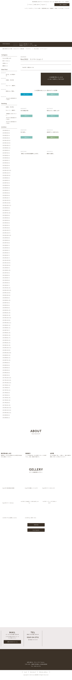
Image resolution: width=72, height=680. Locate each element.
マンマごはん (60, 8)
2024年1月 (5, 197)
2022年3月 (5, 252)
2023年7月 (5, 212)
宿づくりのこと (6, 60)
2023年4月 (5, 220)
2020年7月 (5, 302)
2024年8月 (5, 180)
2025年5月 (5, 157)
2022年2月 (5, 255)
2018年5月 (5, 365)
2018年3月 (5, 370)
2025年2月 (5, 165)
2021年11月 (6, 262)
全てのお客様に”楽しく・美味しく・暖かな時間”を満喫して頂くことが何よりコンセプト (60, 447)
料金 (56, 8)
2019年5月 (5, 335)
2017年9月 (5, 385)
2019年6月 (5, 332)
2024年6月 (5, 185)
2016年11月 (6, 410)
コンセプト (31, 8)
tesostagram (36, 531)
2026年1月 (5, 138)
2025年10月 (6, 145)
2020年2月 (5, 312)
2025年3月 (5, 162)
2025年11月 (6, 143)
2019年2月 (5, 342)
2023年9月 (5, 207)
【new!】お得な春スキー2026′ (23, 43)
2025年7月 (5, 153)
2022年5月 (5, 247)
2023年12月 (6, 200)
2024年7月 (5, 182)
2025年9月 (5, 147)
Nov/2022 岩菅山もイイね (28, 67)
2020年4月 (5, 307)
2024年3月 (5, 192)
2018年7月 (5, 360)
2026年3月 (5, 133)
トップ (26, 8)
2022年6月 (5, 245)
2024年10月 (6, 175)
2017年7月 (5, 390)
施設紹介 (52, 8)
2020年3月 (5, 310)
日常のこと (5, 63)
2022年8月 (5, 240)
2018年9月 (5, 355)
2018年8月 (5, 357)
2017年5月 (5, 395)
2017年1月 (5, 405)
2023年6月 (5, 215)
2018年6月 (5, 362)
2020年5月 (5, 305)
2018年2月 (5, 372)
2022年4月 (5, 250)
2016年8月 (5, 417)
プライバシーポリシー (43, 675)
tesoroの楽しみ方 (7, 58)
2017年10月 (6, 382)
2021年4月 (5, 280)
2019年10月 (6, 322)
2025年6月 (5, 155)
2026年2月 (5, 135)
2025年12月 (6, 140)
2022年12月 (6, 230)
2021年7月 (5, 272)
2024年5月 (5, 187)
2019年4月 (5, 337)
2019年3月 (5, 340)
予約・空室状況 (62, 4)
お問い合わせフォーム (12, 645)
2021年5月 (5, 277)
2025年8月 (5, 150)
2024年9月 (5, 178)
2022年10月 (6, 235)
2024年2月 (5, 195)
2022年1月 (5, 257)
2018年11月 (6, 350)
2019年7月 (5, 330)
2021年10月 (6, 265)
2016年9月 (5, 415)
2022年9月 (5, 237)
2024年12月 (6, 170)
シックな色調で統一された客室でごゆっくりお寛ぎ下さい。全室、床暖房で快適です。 (36, 447)
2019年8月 (5, 327)
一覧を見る (36, 526)
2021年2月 (5, 285)
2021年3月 (5, 282)
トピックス (67, 8)
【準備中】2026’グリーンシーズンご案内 (25, 45)
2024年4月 (5, 190)
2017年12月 (6, 377)
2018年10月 (6, 352)
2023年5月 (5, 217)
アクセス (30, 4)
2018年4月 (5, 367)
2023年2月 (5, 225)
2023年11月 (6, 202)
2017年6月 (5, 392)
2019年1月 (5, 345)
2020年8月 (5, 300)
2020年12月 (6, 290)
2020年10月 (6, 295)
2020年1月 (5, 315)
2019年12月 (6, 317)
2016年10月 (6, 412)
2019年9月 (5, 325)
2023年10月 (6, 205)
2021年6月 (5, 275)
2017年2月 (5, 402)
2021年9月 (5, 267)
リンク (25, 675)
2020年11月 (6, 292)
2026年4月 (5, 130)
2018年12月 (6, 347)
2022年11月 (6, 232)
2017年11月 (6, 380)
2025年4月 (5, 160)
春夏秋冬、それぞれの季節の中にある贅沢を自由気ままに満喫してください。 (11, 447)
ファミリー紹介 (37, 8)
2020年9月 (5, 297)
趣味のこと (5, 65)
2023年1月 (5, 227)
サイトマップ (33, 675)
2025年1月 (5, 168)
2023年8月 (5, 210)
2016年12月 (6, 407)
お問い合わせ (37, 4)
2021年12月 (6, 260)
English (43, 4)
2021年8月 (5, 270)
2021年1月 (5, 287)
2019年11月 (6, 320)
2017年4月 (5, 397)
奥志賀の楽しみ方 (45, 8)
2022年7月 (5, 242)
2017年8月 (5, 387)
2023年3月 (5, 222)
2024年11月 (6, 172)
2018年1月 (5, 375)
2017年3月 (5, 400)
